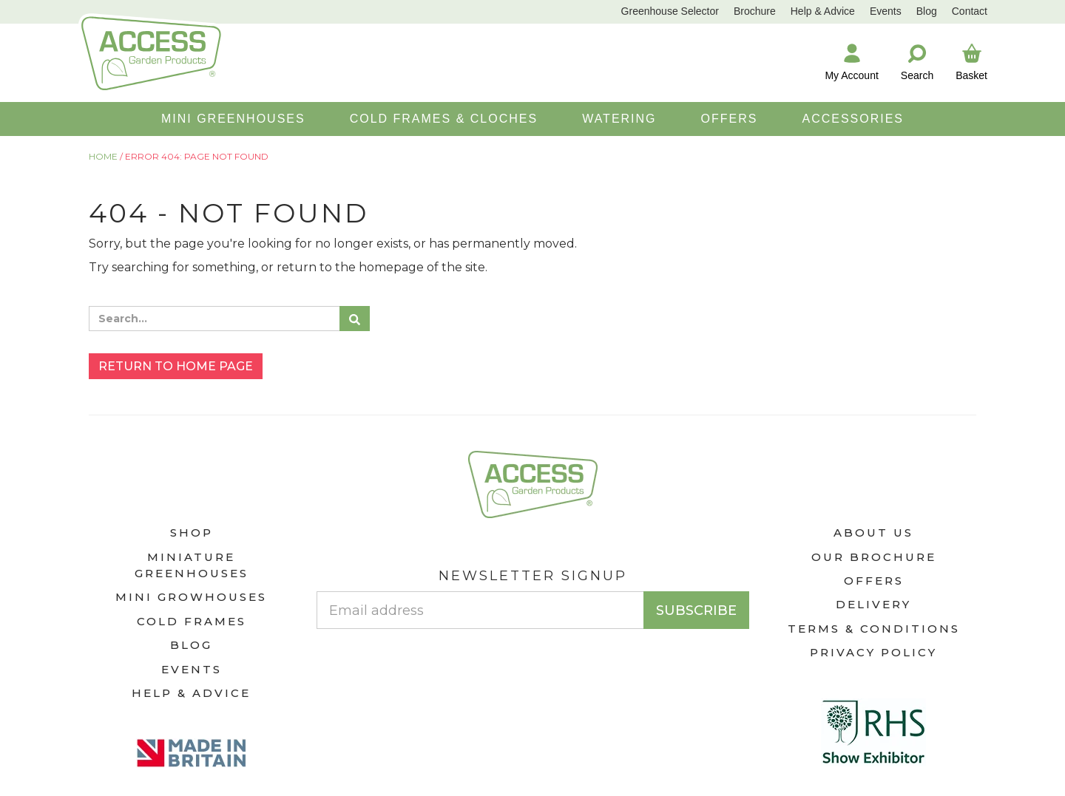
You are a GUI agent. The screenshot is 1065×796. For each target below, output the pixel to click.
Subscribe (696, 610)
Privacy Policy (873, 652)
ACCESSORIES (853, 118)
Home (103, 156)
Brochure (755, 11)
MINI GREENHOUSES (233, 118)
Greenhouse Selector (670, 11)
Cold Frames (191, 621)
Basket (971, 61)
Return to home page (175, 366)
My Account (851, 61)
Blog (926, 11)
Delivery (873, 604)
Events (886, 11)
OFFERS (729, 118)
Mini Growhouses (191, 597)
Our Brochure (873, 557)
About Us (873, 532)
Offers (874, 581)
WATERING (619, 118)
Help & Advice (823, 11)
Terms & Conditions (874, 629)
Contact (969, 11)
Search (917, 61)
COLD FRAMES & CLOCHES (444, 118)
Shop (191, 532)
